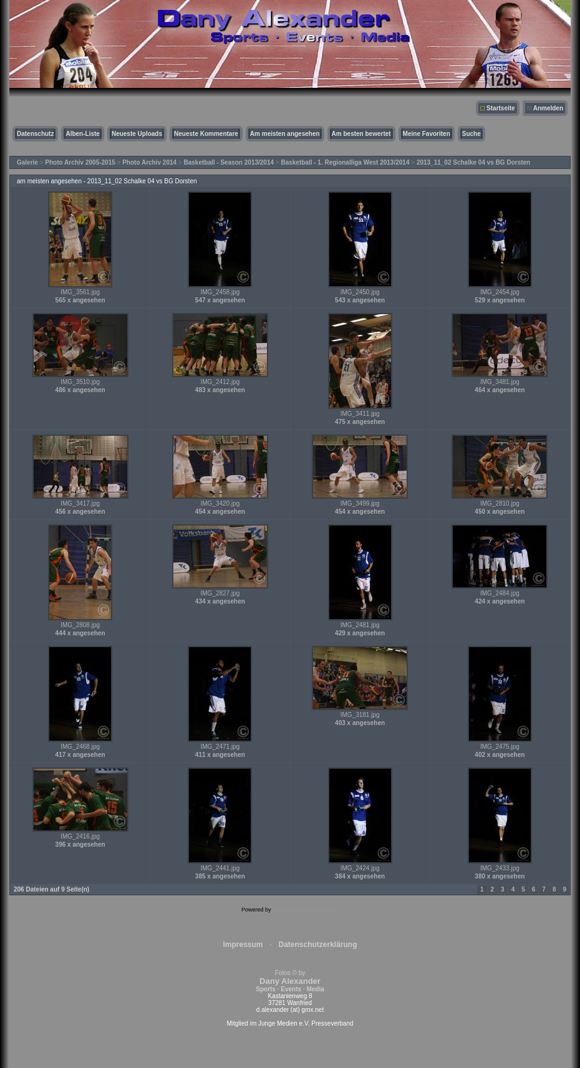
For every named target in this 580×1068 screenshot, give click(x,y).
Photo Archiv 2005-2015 (80, 162)
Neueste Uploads (137, 133)
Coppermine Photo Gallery (306, 910)
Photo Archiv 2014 (149, 162)
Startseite (500, 108)
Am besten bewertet (361, 133)
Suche (471, 133)
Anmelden (548, 108)
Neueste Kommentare (206, 133)
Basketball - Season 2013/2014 (229, 162)
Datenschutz (35, 133)
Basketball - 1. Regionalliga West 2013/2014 (345, 162)
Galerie (27, 162)
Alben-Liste (82, 133)
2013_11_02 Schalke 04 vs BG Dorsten (473, 162)
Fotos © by (290, 981)
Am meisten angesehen (285, 133)
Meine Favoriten (426, 133)
